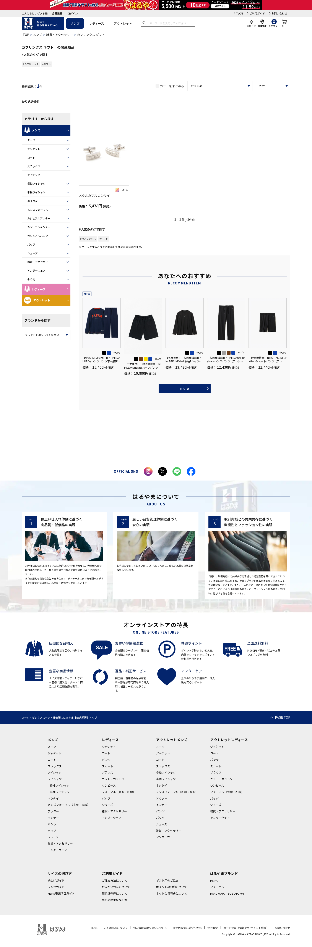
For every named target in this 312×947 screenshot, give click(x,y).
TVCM (239, 13)
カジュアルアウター (38, 218)
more (184, 388)
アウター (53, 811)
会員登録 (57, 13)
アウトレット (123, 23)
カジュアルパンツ (37, 235)
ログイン (72, 13)
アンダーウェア (36, 270)
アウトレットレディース (229, 739)
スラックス (33, 166)
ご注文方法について (114, 880)
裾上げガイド (56, 880)
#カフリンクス (31, 64)
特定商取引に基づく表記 (187, 927)
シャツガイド (56, 887)
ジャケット (33, 149)
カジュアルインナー (38, 227)
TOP (26, 34)
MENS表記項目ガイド (61, 893)
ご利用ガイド (257, 13)
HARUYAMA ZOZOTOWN (227, 893)
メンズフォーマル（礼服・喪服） (69, 805)
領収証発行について (114, 893)
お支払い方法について (116, 887)
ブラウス (107, 772)
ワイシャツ (55, 779)
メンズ (75, 23)
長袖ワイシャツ (36, 183)
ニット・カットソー (114, 779)
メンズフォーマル (37, 209)
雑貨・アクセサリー (59, 34)
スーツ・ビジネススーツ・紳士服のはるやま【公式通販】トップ (59, 717)
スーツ (31, 140)
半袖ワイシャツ (36, 192)
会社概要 (212, 927)
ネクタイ (32, 201)
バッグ (31, 244)
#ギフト (46, 64)
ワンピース (109, 785)
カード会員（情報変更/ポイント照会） (246, 927)
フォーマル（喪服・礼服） (119, 792)
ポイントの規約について (171, 887)
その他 (31, 279)
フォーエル (217, 887)
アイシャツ (33, 175)
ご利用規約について (115, 927)
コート (31, 157)
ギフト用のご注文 (167, 880)
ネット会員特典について (171, 893)
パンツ (52, 824)
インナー (53, 818)
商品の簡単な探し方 (114, 900)
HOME (94, 927)
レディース (96, 23)
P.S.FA (214, 880)
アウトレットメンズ (171, 739)
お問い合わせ (279, 13)
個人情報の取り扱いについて (150, 927)
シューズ (32, 253)
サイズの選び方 (60, 873)
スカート (107, 766)
